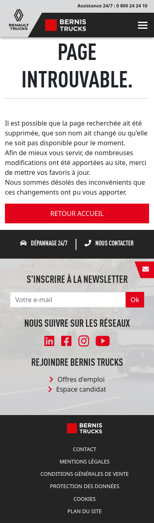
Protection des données (85, 486)
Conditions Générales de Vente (85, 473)
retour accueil (77, 213)
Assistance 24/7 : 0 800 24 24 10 (112, 5)
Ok (135, 299)
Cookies (85, 498)
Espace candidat (77, 389)
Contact (85, 449)
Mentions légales (85, 461)
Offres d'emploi (77, 379)
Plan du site (84, 511)
